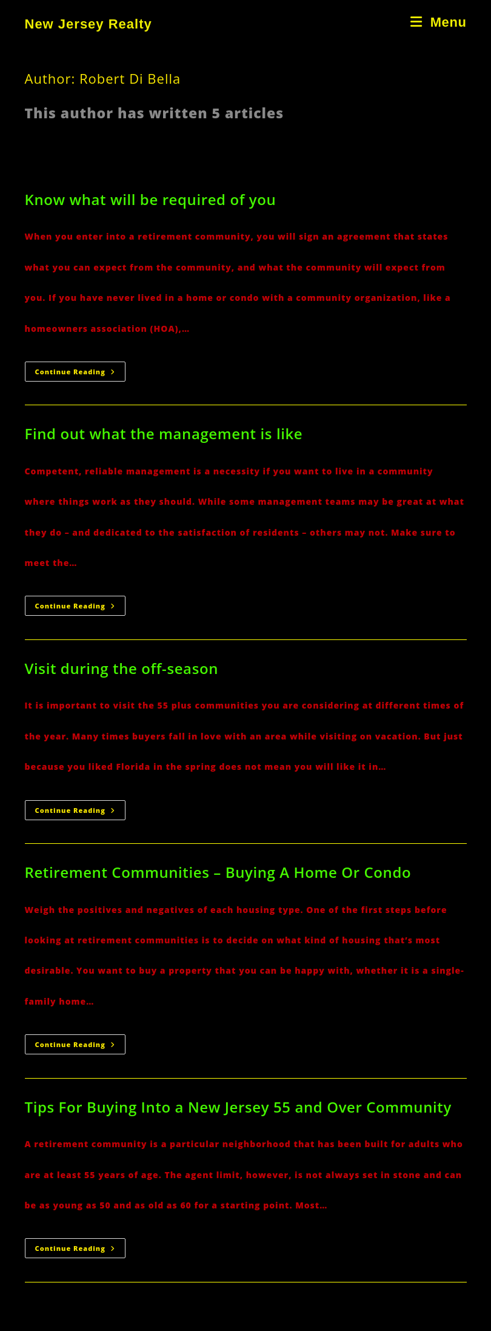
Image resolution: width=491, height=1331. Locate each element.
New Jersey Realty (88, 24)
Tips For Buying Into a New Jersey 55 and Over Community (238, 1107)
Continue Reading (80, 374)
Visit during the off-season (122, 668)
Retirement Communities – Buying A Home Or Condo (218, 872)
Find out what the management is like (164, 433)
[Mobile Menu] (438, 22)
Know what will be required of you (150, 199)
